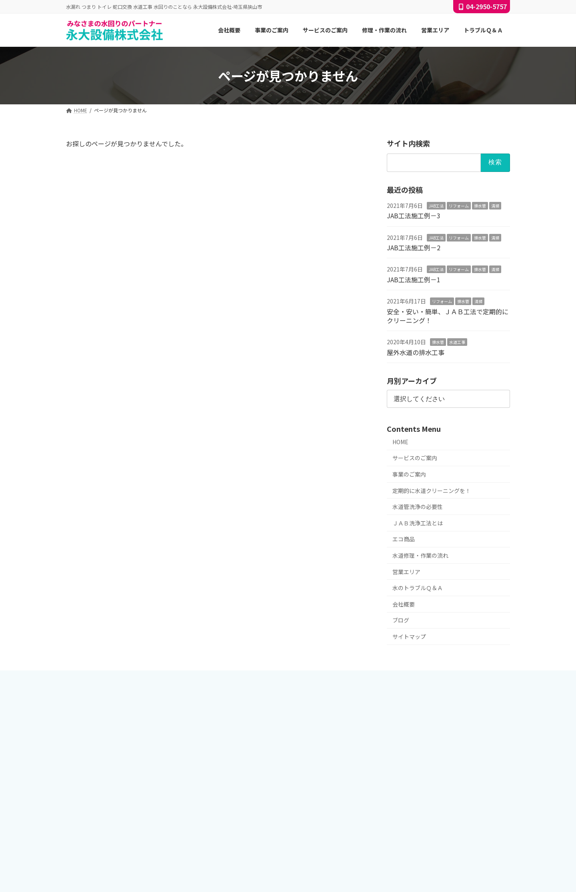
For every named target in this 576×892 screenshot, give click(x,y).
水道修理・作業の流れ (420, 555)
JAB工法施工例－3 (413, 216)
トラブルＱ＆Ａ (239, 844)
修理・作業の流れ (242, 816)
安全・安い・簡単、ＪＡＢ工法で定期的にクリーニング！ (447, 316)
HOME (400, 442)
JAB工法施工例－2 (413, 247)
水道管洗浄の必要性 (417, 507)
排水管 (480, 206)
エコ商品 (403, 539)
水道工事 (457, 342)
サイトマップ (409, 637)
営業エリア (406, 572)
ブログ (400, 621)
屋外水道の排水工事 (415, 352)
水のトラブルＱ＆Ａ (417, 588)
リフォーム (459, 206)
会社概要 (403, 604)
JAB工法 (436, 206)
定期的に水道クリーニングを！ (431, 491)
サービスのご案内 (414, 458)
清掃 (495, 206)
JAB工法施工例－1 (413, 279)
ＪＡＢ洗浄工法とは (417, 523)
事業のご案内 (409, 474)
